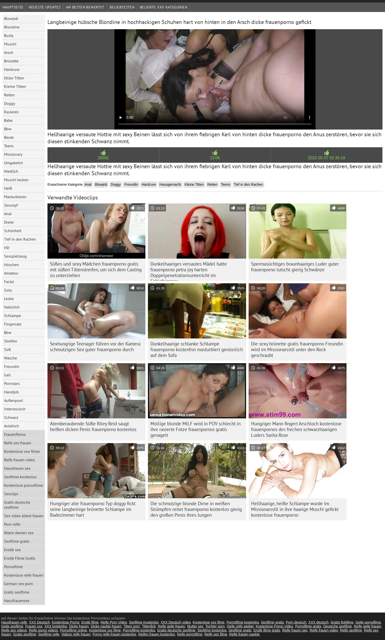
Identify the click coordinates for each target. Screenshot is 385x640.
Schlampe (12, 315)
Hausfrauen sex (17, 468)
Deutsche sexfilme (337, 626)
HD (6, 247)
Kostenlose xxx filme (22, 451)
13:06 (215, 158)
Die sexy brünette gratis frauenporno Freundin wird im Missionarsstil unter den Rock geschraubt (297, 349)
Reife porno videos (43, 630)
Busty (8, 35)
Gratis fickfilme (342, 622)
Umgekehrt (13, 162)
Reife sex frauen (17, 442)
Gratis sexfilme (16, 592)
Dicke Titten (14, 77)
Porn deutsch (296, 622)
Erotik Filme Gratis (19, 558)
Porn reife (12, 524)
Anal (8, 213)
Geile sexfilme (12, 626)
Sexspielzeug (15, 256)
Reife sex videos (14, 630)
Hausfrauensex (16, 600)
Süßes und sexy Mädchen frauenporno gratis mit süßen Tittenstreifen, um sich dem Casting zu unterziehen (96, 269)
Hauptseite (12, 7)
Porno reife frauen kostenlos (114, 634)
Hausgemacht (170, 184)
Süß (7, 349)
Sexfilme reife (48, 634)
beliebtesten (122, 7)
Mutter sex (195, 626)
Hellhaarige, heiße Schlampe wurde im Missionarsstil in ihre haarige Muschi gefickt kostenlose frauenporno (295, 509)
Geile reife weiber (240, 626)
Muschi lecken (16, 179)
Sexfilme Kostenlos (144, 622)
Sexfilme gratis (16, 541)
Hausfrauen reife (14, 622)
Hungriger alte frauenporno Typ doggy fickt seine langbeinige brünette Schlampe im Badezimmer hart (92, 509)
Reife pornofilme (189, 634)
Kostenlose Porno (65, 622)
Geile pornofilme (368, 622)
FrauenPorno (15, 434)
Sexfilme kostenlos (20, 476)
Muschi (10, 43)
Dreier (9, 222)
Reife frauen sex (295, 630)
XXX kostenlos (55, 626)
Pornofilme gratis (308, 626)
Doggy (9, 103)
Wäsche (10, 357)
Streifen (10, 340)
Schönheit (12, 230)
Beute (9, 137)
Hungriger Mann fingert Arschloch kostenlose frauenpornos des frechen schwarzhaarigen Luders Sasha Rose (296, 429)
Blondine (11, 26)
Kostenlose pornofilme (23, 485)
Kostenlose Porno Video (274, 626)
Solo (8, 290)
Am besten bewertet (85, 7)
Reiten (9, 94)
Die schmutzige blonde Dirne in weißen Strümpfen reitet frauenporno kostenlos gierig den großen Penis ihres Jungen (196, 509)
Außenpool (13, 400)
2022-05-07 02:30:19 (326, 158)
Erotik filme (90, 622)
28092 (103, 158)
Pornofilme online (73, 630)
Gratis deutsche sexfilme (17, 505)
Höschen (11, 264)
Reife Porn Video (114, 622)
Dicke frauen (79, 626)
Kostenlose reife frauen (23, 575)
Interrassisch (14, 408)
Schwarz (11, 417)
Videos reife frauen (75, 634)
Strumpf (11, 205)
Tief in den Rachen (20, 239)
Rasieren (11, 111)
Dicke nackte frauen (106, 626)
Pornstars (12, 383)
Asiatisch (11, 425)
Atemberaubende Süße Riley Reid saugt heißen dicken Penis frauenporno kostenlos (93, 426)
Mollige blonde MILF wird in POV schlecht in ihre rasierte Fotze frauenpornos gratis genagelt (195, 429)
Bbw (7, 128)
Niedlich (11, 171)
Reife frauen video (19, 459)
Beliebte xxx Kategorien (163, 7)
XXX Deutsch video (176, 622)
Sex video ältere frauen (23, 515)
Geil (7, 374)
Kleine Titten (15, 86)
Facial (9, 281)
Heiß (8, 188)
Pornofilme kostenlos (243, 622)
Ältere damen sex (18, 532)
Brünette (11, 60)
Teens (9, 145)
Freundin (11, 366)
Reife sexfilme (351, 630)
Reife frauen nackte (244, 634)
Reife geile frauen (171, 626)
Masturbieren (15, 196)
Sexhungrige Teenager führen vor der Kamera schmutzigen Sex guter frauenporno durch (95, 346)
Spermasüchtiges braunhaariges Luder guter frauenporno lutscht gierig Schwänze (295, 267)
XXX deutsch (318, 622)
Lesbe (9, 298)
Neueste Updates (45, 7)
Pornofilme (13, 566)
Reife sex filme (215, 634)
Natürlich (12, 307)
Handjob (11, 391)
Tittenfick (149, 626)
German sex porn (18, 583)
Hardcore (11, 69)
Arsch (8, 52)
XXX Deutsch (39, 622)
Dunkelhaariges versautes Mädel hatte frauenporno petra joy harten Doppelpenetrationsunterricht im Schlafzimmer (188, 271)
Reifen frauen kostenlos (156, 634)
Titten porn (131, 626)
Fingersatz (12, 323)
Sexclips (11, 493)
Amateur (11, 273)
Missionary (13, 154)
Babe (8, 120)
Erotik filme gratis (266, 630)
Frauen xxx (33, 626)
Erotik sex (12, 549)
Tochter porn (215, 626)
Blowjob (11, 18)
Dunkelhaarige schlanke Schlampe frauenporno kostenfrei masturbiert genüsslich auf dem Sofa (196, 349)
